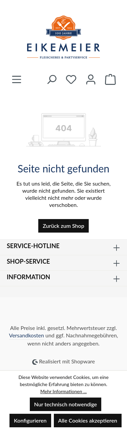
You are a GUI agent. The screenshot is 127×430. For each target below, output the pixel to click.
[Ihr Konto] (91, 79)
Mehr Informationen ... (63, 391)
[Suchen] (51, 79)
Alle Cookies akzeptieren (87, 420)
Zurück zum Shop (63, 225)
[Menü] (16, 79)
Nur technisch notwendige (65, 404)
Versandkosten (26, 335)
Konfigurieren (30, 420)
